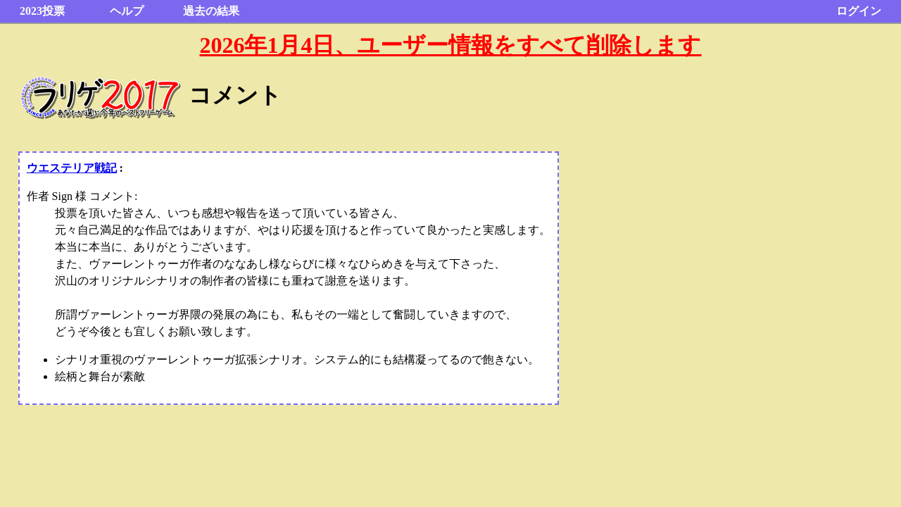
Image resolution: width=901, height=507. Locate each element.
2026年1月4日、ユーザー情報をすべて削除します (450, 45)
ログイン (858, 11)
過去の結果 (211, 11)
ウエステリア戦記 (72, 168)
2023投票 (42, 11)
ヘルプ (127, 11)
